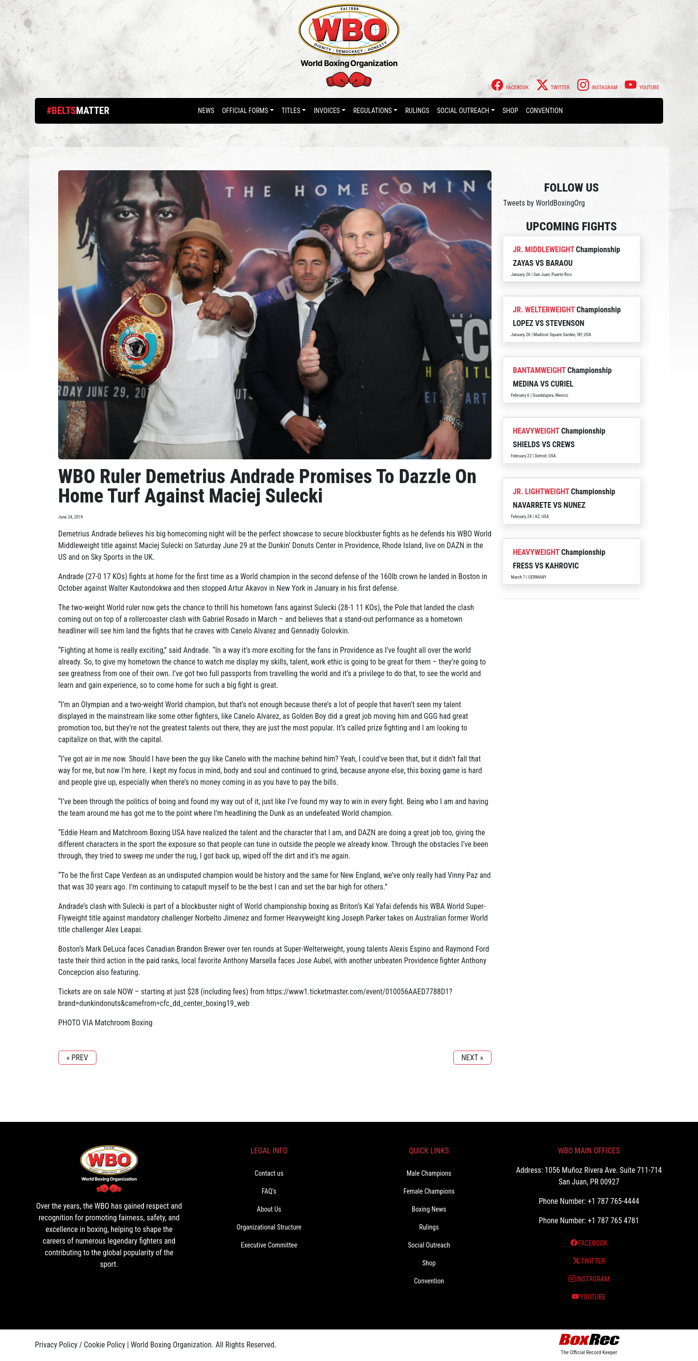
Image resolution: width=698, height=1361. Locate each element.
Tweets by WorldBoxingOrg (544, 203)
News (206, 110)
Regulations (372, 110)
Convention (544, 110)
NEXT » (472, 1057)
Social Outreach (463, 110)
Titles (291, 110)
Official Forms (245, 110)
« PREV (77, 1057)
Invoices (327, 110)
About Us (269, 1209)
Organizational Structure (269, 1227)
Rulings (417, 110)
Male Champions (429, 1173)
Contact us (269, 1173)
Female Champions (429, 1191)
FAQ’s (269, 1191)
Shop (510, 110)
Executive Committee (269, 1245)
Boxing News (429, 1209)
